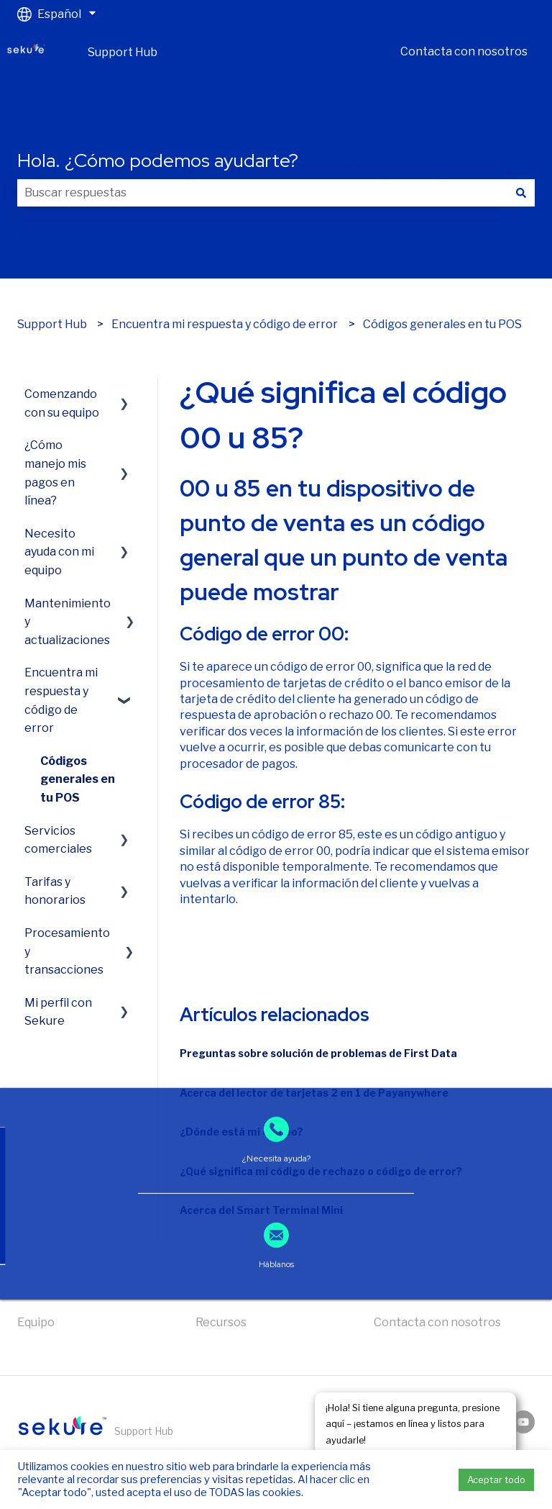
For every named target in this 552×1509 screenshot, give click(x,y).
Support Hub (122, 52)
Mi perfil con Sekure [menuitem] (58, 1012)
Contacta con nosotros (464, 51)
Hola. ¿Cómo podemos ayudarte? (157, 160)
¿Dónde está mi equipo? (241, 1131)
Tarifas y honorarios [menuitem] (55, 891)
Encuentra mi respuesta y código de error (224, 324)
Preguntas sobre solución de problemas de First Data (318, 1053)
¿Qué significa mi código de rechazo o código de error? (321, 1171)
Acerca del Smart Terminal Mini (261, 1210)
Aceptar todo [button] (496, 1479)
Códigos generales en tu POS (442, 324)
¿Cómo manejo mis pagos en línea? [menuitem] (55, 472)
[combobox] (262, 193)
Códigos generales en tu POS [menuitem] (77, 779)
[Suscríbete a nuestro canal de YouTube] (523, 1421)
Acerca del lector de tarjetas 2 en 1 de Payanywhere (314, 1093)
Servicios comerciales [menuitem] (58, 840)
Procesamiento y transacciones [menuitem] (67, 951)
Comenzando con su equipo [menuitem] (61, 403)
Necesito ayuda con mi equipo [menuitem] (59, 552)
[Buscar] (521, 193)
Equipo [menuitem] (36, 1322)
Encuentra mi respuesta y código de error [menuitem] (61, 700)
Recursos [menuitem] (221, 1322)
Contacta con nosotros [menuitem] (437, 1322)
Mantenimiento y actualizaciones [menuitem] (67, 622)
